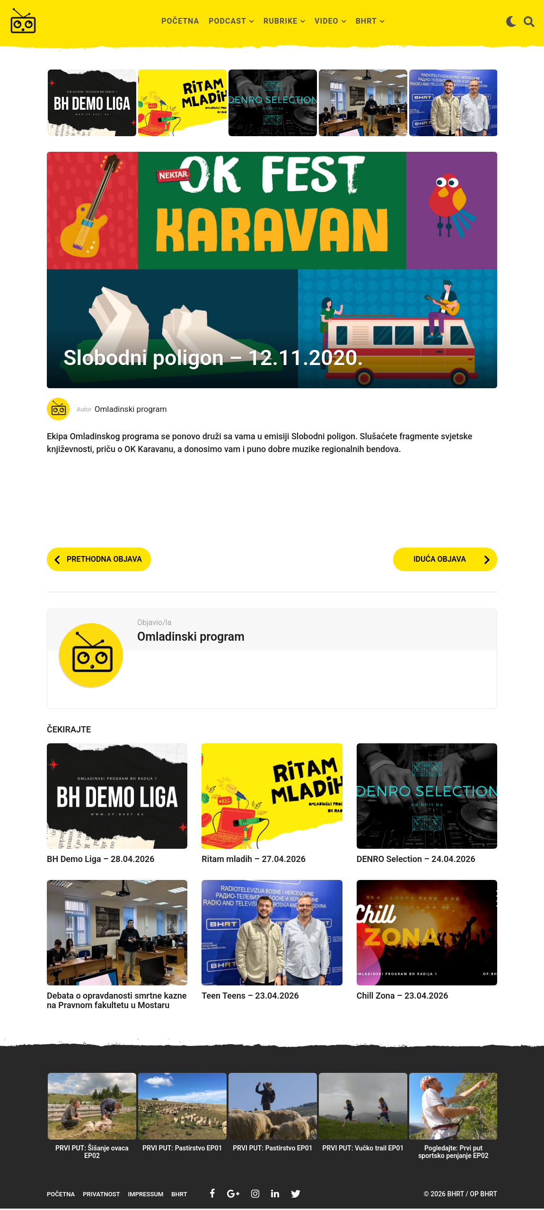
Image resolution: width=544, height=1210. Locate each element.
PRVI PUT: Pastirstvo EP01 (182, 1149)
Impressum (146, 1195)
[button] (511, 21)
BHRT (366, 21)
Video (327, 21)
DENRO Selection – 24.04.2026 (416, 860)
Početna (180, 21)
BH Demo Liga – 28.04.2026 (101, 860)
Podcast (227, 21)
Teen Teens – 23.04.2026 (250, 997)
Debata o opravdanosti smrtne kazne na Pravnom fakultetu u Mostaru (117, 1001)
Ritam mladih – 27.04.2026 (254, 860)
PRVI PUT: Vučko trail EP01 (363, 1149)
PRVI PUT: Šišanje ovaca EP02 (92, 1153)
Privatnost (101, 1195)
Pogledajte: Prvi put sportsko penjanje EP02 (453, 1153)
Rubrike (280, 21)
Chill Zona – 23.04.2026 (402, 997)
